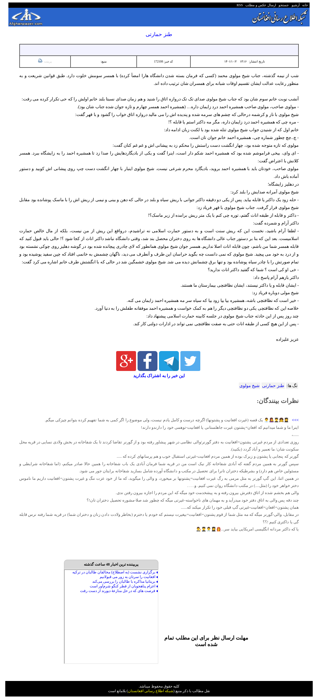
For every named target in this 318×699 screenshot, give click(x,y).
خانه (305, 5)
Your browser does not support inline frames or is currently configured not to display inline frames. (111, 616)
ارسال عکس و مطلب (260, 5)
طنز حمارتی (273, 385)
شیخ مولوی (249, 385)
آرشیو (295, 5)
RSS (240, 5)
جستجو (283, 5)
